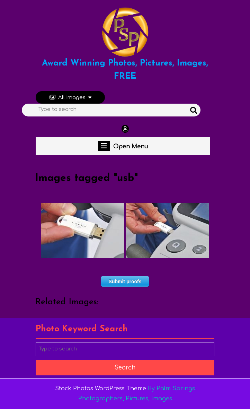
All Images (70, 98)
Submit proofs (125, 281)
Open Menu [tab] (123, 146)
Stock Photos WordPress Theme (100, 388)
